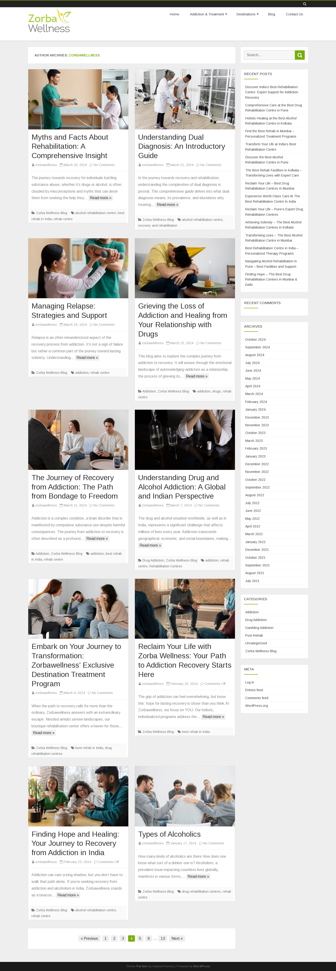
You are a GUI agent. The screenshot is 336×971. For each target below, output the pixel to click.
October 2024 (255, 339)
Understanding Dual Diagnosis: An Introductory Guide (181, 146)
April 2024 (252, 386)
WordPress (201, 966)
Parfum (141, 966)
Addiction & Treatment (207, 14)
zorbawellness (84, 55)
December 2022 (257, 464)
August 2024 (254, 355)
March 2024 (254, 394)
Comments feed (256, 698)
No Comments (104, 165)
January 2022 (255, 542)
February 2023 (256, 448)
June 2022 (253, 511)
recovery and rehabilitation (157, 225)
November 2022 (257, 472)
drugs (216, 391)
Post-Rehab (254, 635)
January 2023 (255, 456)
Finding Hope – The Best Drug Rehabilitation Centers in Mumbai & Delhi (271, 279)
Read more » (100, 198)
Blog (271, 14)
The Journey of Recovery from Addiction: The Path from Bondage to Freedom (75, 486)
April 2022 (252, 526)
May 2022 (252, 518)
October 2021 (255, 557)
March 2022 (254, 534)
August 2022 (254, 495)
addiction (82, 373)
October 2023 (255, 433)
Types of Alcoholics (169, 834)
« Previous (89, 938)
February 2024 (256, 402)
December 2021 (257, 549)
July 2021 (252, 581)
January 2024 (255, 409)
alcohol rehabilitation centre (95, 213)
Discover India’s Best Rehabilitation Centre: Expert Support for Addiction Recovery (271, 92)
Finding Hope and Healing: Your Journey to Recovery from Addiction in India (75, 843)
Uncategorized (256, 643)
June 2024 (253, 370)
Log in (249, 682)
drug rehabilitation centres (201, 891)
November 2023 (257, 425)
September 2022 (257, 487)
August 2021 (254, 573)
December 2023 (257, 417)
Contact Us (294, 14)
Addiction (149, 391)
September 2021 (257, 565)
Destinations (246, 14)
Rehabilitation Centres (165, 566)
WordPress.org (256, 705)
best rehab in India (89, 748)
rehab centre (63, 219)
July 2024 (252, 363)
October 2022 (255, 480)
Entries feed (254, 690)
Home (174, 14)
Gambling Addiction (259, 628)
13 (163, 938)
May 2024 (252, 378)
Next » (177, 938)
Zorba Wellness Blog (51, 213)
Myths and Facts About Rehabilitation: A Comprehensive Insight (70, 146)
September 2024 (257, 347)
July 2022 (252, 503)
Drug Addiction (153, 560)
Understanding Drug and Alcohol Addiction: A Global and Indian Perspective (182, 486)
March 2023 (254, 441)
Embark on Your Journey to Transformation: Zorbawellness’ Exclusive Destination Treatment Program (76, 665)
